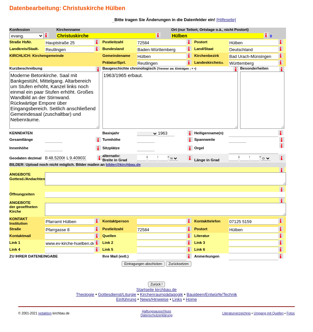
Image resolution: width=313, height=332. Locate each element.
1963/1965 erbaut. (170, 100)
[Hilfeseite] (226, 19)
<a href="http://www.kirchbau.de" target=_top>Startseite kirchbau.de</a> (156, 301)
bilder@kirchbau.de (123, 164)
